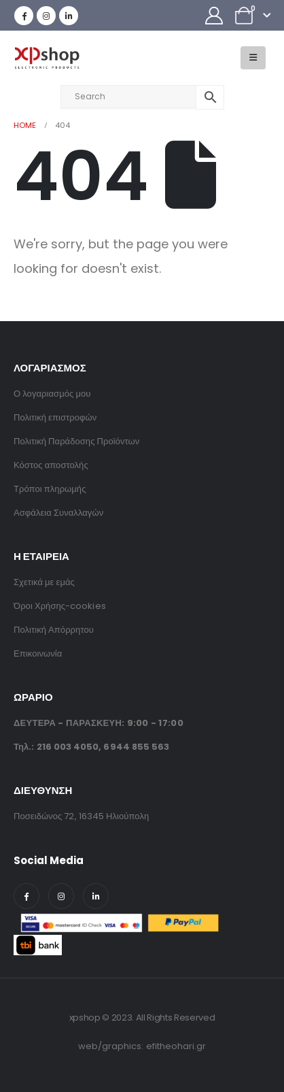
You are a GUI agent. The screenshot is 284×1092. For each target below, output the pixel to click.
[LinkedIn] (68, 15)
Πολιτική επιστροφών (55, 417)
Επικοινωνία (38, 653)
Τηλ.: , (91, 746)
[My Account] (214, 15)
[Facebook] (23, 15)
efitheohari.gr (176, 1046)
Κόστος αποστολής (51, 465)
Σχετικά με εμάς (44, 582)
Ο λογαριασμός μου (52, 393)
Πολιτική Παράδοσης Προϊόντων (76, 441)
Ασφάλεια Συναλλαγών (58, 512)
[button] (253, 57)
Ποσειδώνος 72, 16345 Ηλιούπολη (81, 816)
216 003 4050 (68, 746)
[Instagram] (46, 15)
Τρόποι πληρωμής (50, 488)
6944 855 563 (136, 746)
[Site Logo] (46, 58)
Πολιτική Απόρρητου (54, 629)
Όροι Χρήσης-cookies (60, 605)
